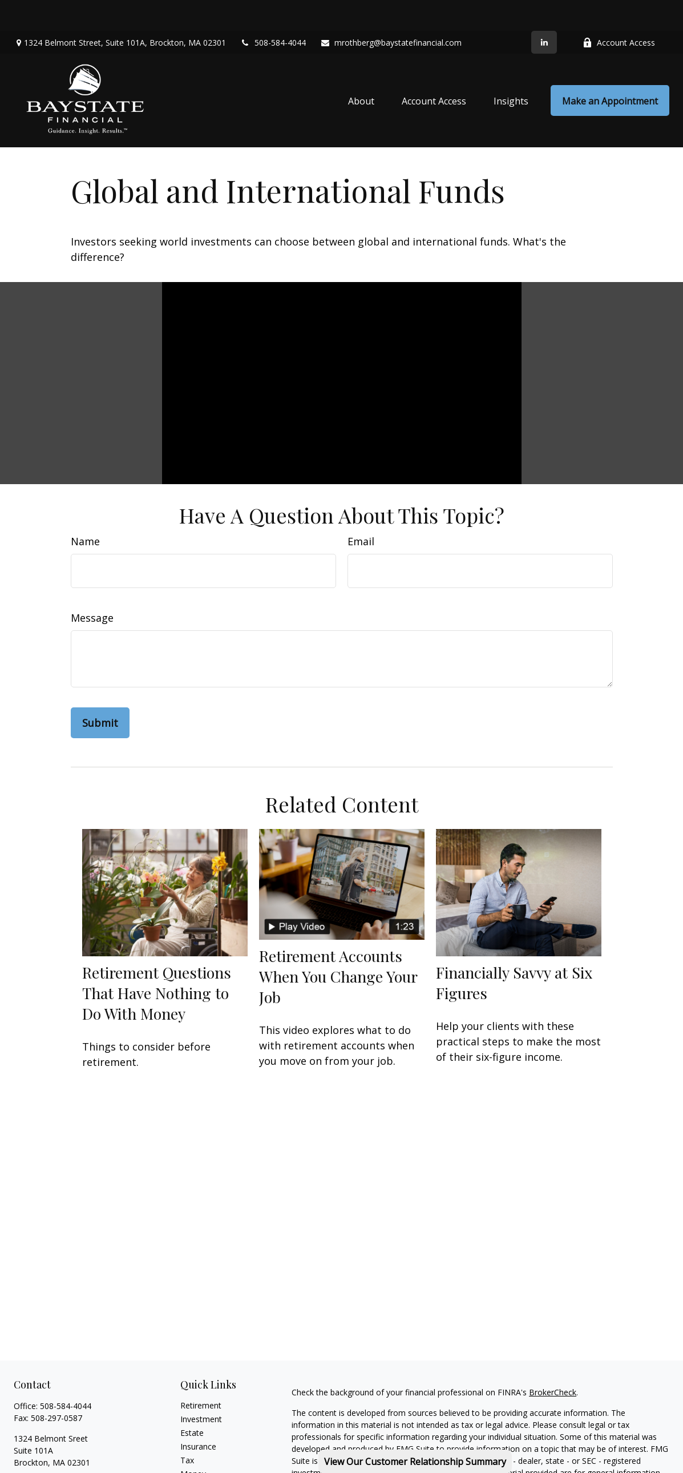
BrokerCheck (552, 1361)
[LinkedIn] (544, 11)
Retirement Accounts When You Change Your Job (338, 945)
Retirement (200, 1374)
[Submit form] (100, 692)
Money (193, 1443)
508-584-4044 (273, 11)
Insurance (198, 1415)
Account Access (619, 11)
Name (85, 510)
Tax (187, 1429)
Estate (192, 1401)
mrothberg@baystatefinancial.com (391, 11)
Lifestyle (195, 1456)
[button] (361, 70)
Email (360, 510)
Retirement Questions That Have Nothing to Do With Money (156, 961)
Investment (201, 1388)
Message (92, 587)
